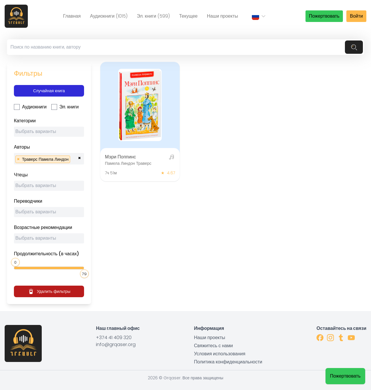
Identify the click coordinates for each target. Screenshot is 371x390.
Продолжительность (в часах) (46, 253)
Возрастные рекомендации (43, 227)
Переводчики (28, 201)
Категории (25, 120)
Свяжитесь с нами (213, 345)
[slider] (16, 262)
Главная (72, 16)
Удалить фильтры (49, 291)
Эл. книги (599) (153, 16)
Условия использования (219, 353)
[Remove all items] (79, 157)
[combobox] (49, 132)
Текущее (188, 16)
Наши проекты (222, 16)
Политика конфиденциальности (228, 361)
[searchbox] (50, 132)
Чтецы (21, 174)
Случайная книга (49, 91)
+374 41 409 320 (114, 337)
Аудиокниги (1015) (109, 16)
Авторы (22, 147)
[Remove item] (18, 159)
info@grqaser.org (116, 344)
